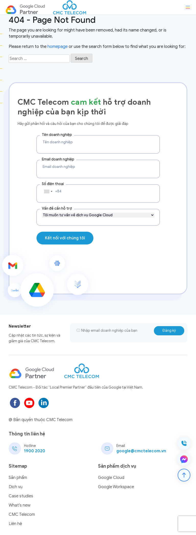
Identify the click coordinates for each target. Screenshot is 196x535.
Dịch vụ (15, 486)
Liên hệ (15, 523)
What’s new (19, 505)
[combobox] (48, 191)
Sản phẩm (18, 477)
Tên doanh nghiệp (57, 135)
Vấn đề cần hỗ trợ (57, 208)
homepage (57, 46)
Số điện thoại (53, 184)
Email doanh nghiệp (58, 159)
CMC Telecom (22, 514)
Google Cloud (111, 477)
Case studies (21, 496)
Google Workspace (116, 486)
